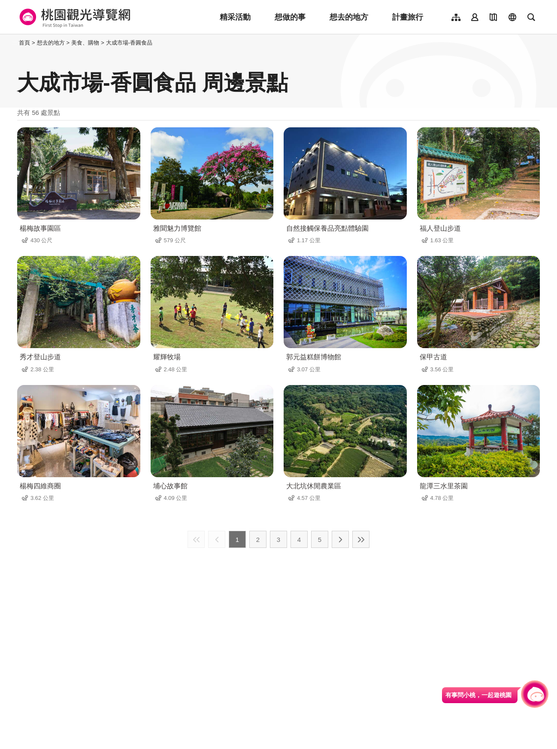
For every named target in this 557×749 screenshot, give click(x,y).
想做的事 (290, 17)
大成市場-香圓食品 (129, 42)
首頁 (24, 42)
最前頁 (196, 539)
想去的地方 (349, 17)
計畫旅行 (407, 17)
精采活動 (235, 17)
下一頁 (340, 539)
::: (14, 42)
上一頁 (216, 539)
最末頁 (360, 539)
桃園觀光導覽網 (73, 17)
